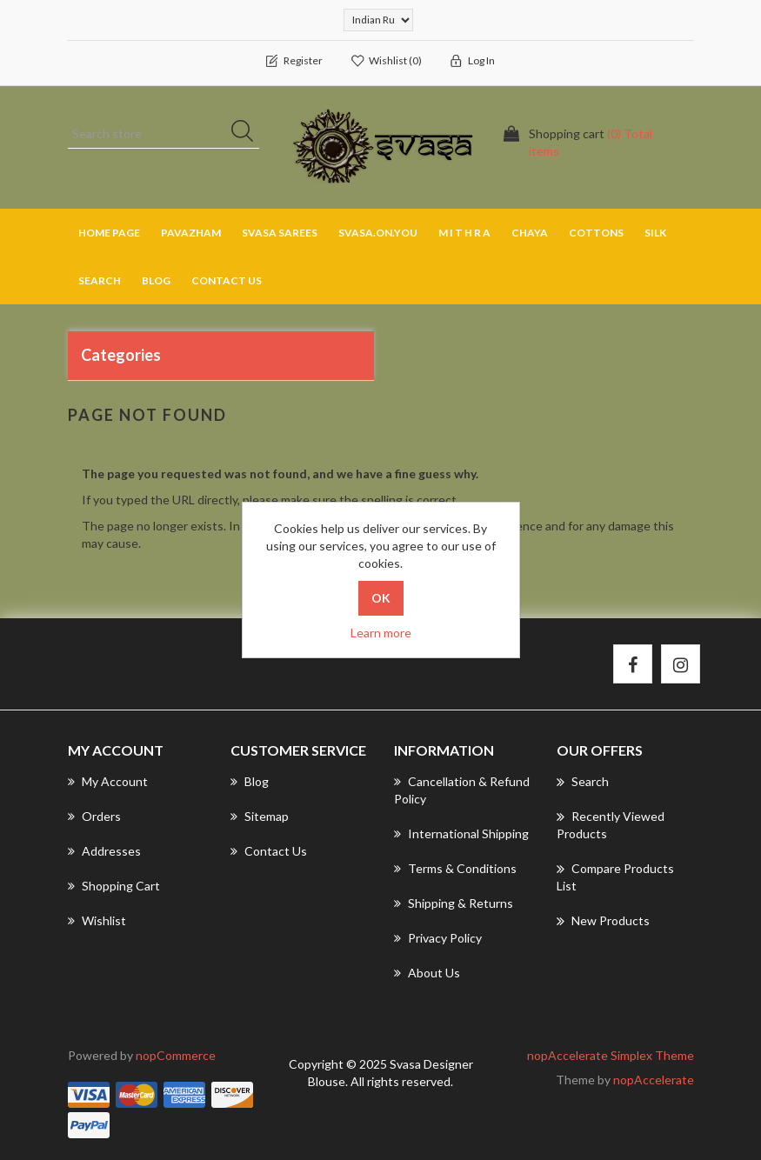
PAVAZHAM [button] (191, 232)
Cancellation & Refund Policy (462, 790)
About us (427, 972)
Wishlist (97, 920)
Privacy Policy (438, 937)
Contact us (226, 280)
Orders (94, 816)
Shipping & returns (453, 903)
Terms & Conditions (455, 868)
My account (108, 781)
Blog (156, 280)
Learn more (380, 632)
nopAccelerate (653, 1079)
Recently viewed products (610, 824)
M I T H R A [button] (464, 232)
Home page (109, 232)
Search (99, 280)
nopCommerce (176, 1055)
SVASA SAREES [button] (279, 232)
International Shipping (461, 833)
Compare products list (615, 876)
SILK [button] (655, 232)
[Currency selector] (378, 20)
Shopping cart (114, 885)
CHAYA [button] (529, 232)
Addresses (104, 850)
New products (603, 921)
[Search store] (163, 134)
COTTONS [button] (596, 232)
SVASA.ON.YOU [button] (377, 232)
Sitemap (259, 816)
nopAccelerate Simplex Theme (610, 1055)
